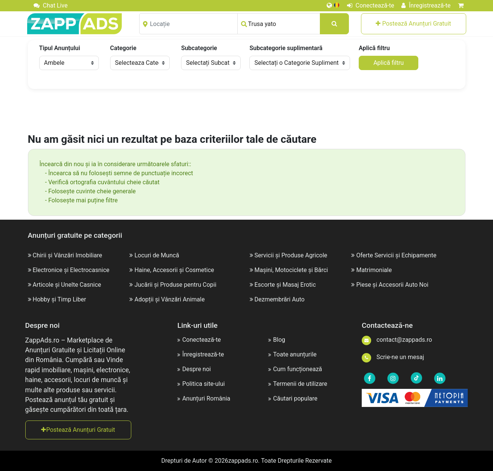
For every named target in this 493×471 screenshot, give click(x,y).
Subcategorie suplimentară (285, 48)
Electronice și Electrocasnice (70, 270)
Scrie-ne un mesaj (393, 357)
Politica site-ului (201, 383)
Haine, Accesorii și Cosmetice (174, 270)
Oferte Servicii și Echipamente (396, 255)
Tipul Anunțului (59, 48)
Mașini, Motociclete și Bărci (291, 270)
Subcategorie (199, 48)
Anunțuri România (203, 398)
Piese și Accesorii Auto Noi (392, 284)
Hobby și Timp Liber (59, 299)
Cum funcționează (295, 369)
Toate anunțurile (292, 354)
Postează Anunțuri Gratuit (413, 23)
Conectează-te (370, 5)
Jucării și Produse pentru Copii (175, 284)
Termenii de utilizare (297, 383)
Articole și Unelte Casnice (66, 284)
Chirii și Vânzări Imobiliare (67, 255)
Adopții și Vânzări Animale (169, 299)
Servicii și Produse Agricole (290, 255)
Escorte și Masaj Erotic (285, 284)
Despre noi (194, 369)
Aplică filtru (374, 48)
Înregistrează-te (426, 5)
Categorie (123, 48)
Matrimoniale (374, 270)
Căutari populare (292, 398)
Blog (276, 339)
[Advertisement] (246, 111)
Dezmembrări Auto (279, 299)
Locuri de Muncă (156, 255)
